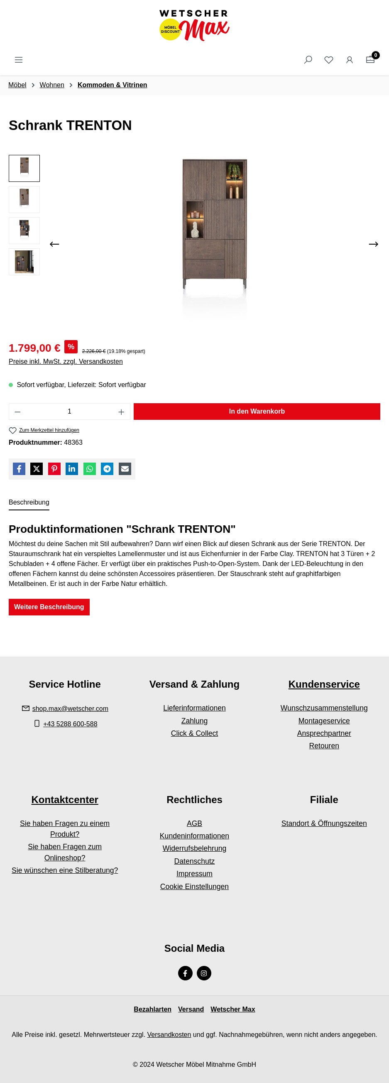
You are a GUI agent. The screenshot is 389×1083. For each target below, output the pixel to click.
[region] (194, 244)
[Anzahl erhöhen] (121, 411)
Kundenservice (324, 684)
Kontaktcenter (64, 799)
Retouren (324, 746)
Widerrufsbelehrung (195, 848)
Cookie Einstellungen (194, 886)
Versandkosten (169, 1034)
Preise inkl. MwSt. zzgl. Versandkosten (66, 361)
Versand (191, 1009)
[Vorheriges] (54, 244)
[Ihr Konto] (349, 60)
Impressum (194, 874)
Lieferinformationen (194, 708)
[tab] (29, 502)
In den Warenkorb (257, 411)
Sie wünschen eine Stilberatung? (65, 870)
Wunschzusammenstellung (324, 708)
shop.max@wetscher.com (70, 708)
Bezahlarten (152, 1009)
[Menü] (18, 60)
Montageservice (324, 721)
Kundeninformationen (194, 836)
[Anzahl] (70, 411)
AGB (194, 823)
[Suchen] (308, 60)
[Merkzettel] (328, 60)
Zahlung (194, 721)
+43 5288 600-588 (70, 724)
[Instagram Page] (204, 973)
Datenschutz (194, 861)
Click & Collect (194, 733)
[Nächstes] (373, 244)
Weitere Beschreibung (49, 606)
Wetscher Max (232, 1009)
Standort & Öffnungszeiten (324, 823)
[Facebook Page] (185, 973)
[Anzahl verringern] (17, 411)
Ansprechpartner (324, 733)
